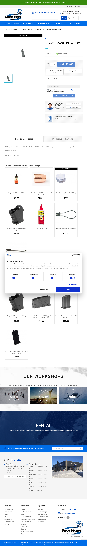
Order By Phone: (55, 71)
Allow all (68, 289)
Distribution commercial (28, 519)
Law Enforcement (26, 521)
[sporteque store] (67, 467)
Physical (6, 544)
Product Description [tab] (24, 139)
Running (6, 524)
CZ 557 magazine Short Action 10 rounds (66, 316)
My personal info (43, 517)
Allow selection (43, 289)
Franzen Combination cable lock (66, 228)
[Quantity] (52, 64)
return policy (69, 90)
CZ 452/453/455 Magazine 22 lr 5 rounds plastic (16, 352)
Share (52, 79)
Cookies (23, 524)
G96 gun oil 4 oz (41, 228)
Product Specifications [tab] (62, 139)
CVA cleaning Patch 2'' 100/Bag (66, 193)
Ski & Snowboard (9, 521)
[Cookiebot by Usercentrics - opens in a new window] (73, 255)
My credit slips (42, 512)
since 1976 (40, 542)
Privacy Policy (25, 526)
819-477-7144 (66, 14)
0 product (73, 18)
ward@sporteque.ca (69, 513)
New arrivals (44, 24)
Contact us (24, 509)
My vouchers (42, 519)
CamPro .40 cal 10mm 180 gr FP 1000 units (41, 193)
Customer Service (26, 512)
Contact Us (76, 24)
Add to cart (66, 64)
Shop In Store (73, 71)
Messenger (74, 107)
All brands (28, 24)
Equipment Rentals (26, 534)
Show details (73, 284)
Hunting (6, 514)
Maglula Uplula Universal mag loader (16, 229)
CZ (45, 39)
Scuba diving (8, 519)
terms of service (60, 90)
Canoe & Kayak (8, 509)
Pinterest (56, 79)
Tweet (54, 79)
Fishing (6, 517)
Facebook (68, 517)
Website (21, 476)
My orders (41, 509)
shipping (20, 544)
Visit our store (77, 14)
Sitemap (23, 529)
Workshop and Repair (27, 531)
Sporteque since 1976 (77, 536)
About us (23, 514)
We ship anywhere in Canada (45, 13)
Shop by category (12, 24)
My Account (42, 506)
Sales (60, 24)
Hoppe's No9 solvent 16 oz (16, 193)
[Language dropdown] (69, 6)
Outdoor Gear (8, 512)
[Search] (45, 18)
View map (10, 476)
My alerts (41, 521)
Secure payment (26, 517)
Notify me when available (64, 96)
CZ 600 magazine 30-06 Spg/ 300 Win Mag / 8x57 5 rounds (41, 316)
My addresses (42, 514)
